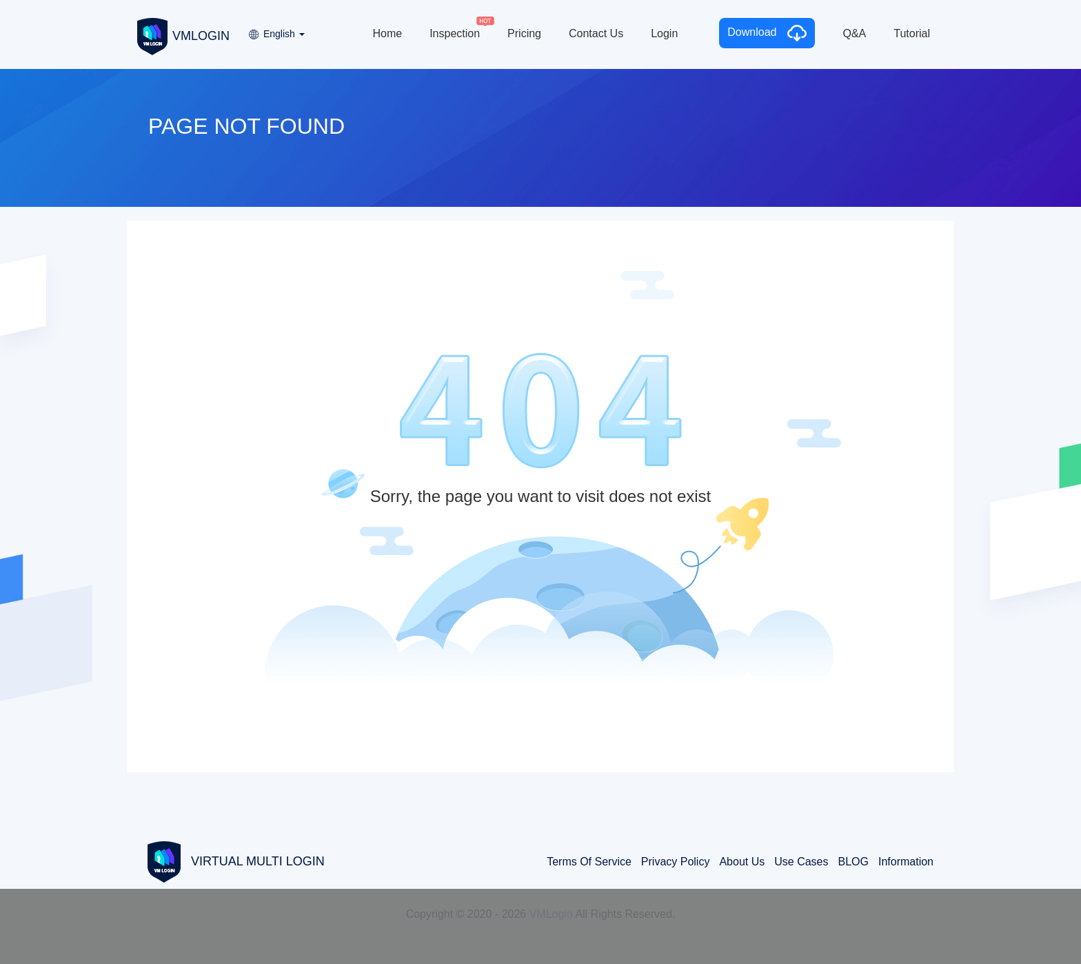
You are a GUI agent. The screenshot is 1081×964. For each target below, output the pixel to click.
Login (664, 33)
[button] (276, 29)
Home (387, 33)
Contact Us (596, 33)
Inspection (455, 33)
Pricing (524, 33)
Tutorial (911, 33)
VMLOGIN (183, 35)
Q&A (854, 33)
